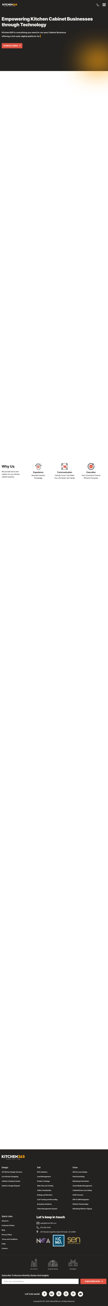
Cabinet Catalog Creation (11, 1181)
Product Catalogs (43, 1181)
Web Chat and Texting (45, 1186)
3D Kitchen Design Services (12, 1172)
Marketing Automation (81, 1181)
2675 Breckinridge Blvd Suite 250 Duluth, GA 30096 (56, 1232)
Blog (3, 1230)
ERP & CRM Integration (81, 1199)
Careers (5, 1248)
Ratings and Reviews (44, 1195)
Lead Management (44, 1176)
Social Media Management (82, 1186)
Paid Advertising (78, 1176)
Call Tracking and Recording (47, 1199)
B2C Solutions (42, 1172)
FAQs (4, 1244)
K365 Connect (78, 1195)
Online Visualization (44, 1190)
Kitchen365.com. (55, 1301)
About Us (5, 1221)
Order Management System (47, 1209)
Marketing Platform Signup (82, 1209)
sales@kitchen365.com (46, 1223)
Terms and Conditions (10, 1239)
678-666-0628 (98, 5)
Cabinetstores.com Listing (82, 1190)
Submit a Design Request (11, 1186)
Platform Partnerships (80, 1204)
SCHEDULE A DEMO (11, 45)
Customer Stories (8, 1225)
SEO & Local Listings (80, 1172)
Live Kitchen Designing (10, 1176)
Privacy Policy (7, 1235)
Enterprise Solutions (44, 1204)
